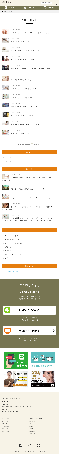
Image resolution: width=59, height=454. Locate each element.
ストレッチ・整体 (11, 236)
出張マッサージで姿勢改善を (22, 98)
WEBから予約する (22, 331)
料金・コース (6, 424)
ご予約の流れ (6, 426)
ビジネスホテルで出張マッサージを (24, 59)
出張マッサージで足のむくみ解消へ (24, 89)
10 (35, 144)
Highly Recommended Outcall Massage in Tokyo (31, 198)
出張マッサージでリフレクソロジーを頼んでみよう (30, 33)
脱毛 (6, 258)
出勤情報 (8, 161)
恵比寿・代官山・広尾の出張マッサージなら (28, 189)
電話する (9, 7)
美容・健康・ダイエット (14, 254)
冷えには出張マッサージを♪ (21, 80)
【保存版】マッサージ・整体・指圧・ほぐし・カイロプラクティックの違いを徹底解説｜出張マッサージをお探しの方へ (27, 219)
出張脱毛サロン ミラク (13, 271)
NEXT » (40, 144)
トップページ (6, 419)
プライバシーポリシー (35, 434)
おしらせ (8, 157)
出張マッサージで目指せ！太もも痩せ (25, 124)
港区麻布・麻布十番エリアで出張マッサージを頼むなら (32, 70)
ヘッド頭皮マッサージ (13, 239)
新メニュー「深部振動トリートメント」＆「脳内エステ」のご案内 (27, 208)
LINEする (29, 7)
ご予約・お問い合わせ (35, 419)
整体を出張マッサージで (20, 41)
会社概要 (32, 431)
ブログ (31, 429)
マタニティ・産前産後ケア (15, 243)
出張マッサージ (10, 247)
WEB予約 (49, 7)
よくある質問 (6, 431)
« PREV (19, 144)
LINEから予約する (22, 310)
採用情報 (32, 421)
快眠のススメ (10, 251)
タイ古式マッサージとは (20, 133)
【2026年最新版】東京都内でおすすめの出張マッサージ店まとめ (27, 179)
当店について (6, 421)
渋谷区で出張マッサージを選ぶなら (24, 106)
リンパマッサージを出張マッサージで (25, 50)
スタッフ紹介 (6, 429)
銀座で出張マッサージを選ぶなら (23, 115)
